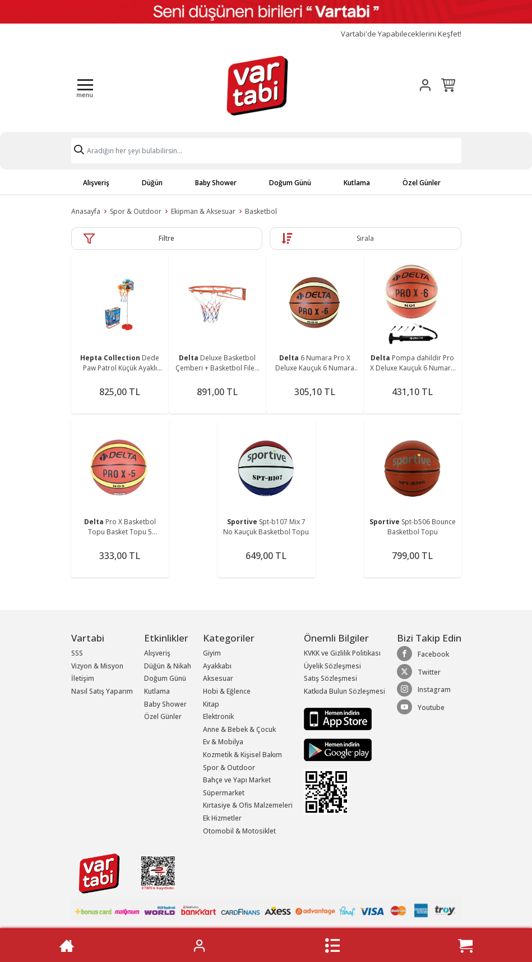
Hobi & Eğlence (227, 691)
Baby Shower (216, 182)
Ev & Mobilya (223, 741)
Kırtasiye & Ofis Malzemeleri (248, 805)
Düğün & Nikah (167, 666)
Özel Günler (422, 182)
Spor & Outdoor (135, 211)
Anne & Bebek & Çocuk (239, 729)
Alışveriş (96, 182)
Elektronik (218, 716)
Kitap (211, 704)
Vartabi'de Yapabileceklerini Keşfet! (401, 34)
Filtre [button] (166, 238)
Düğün (152, 182)
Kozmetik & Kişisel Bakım (242, 754)
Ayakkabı (217, 666)
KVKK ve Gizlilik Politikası (342, 653)
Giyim (212, 653)
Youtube (421, 707)
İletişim (82, 678)
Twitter (419, 672)
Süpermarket (223, 793)
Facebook (423, 654)
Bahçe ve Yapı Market (237, 780)
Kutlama (357, 182)
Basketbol (261, 211)
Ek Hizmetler (222, 818)
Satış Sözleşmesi (330, 678)
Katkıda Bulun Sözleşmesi (344, 691)
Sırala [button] (365, 238)
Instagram (424, 689)
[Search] (266, 150)
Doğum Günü (290, 182)
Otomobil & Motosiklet (239, 831)
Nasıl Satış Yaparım (102, 691)
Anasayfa (85, 211)
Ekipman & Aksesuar (203, 211)
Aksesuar (218, 678)
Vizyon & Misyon (97, 666)
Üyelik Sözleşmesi (332, 666)
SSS (77, 653)
